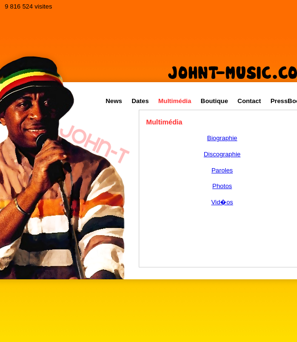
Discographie (222, 154)
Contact (249, 100)
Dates (140, 100)
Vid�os (222, 202)
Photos (222, 186)
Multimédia (174, 100)
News (113, 100)
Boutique (214, 100)
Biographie (222, 138)
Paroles (222, 170)
